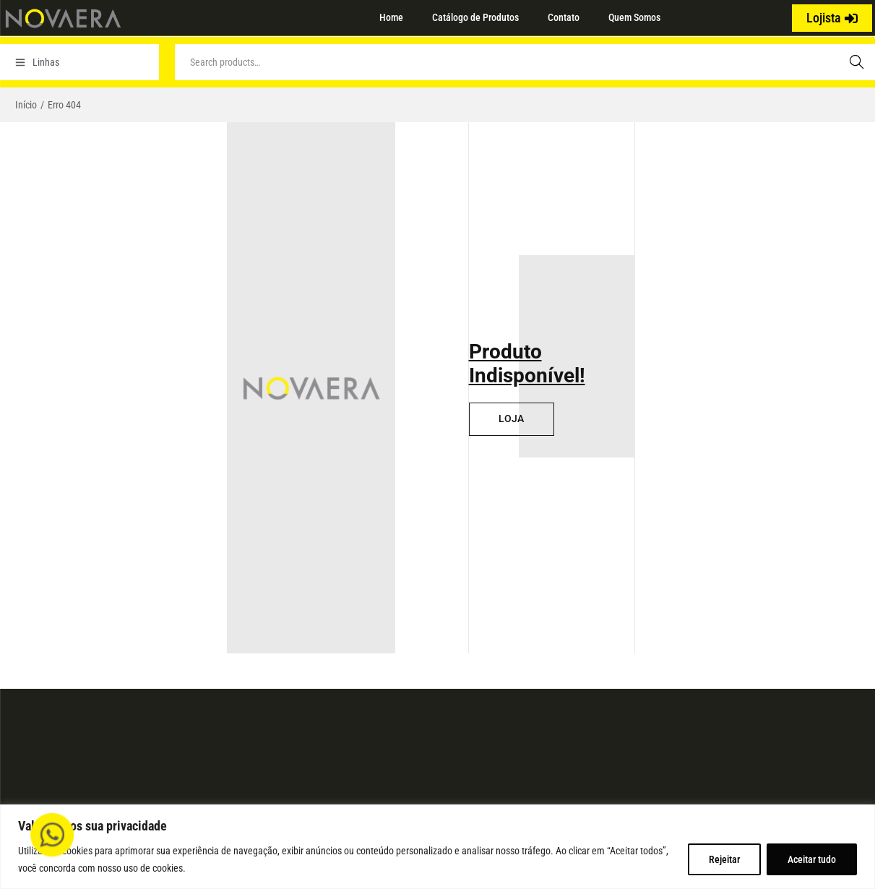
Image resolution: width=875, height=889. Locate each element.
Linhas (37, 62)
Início (26, 105)
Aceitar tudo (812, 859)
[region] (437, 846)
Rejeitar (724, 859)
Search (857, 62)
